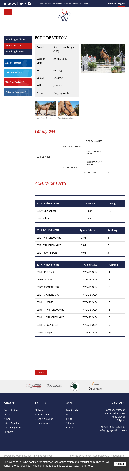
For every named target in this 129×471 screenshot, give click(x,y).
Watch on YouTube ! (17, 82)
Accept (120, 463)
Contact (9, 4)
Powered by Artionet (80, 455)
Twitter (21, 4)
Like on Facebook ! (17, 63)
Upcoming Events (13, 427)
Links (69, 418)
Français (112, 3)
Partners (8, 431)
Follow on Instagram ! (17, 92)
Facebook (18, 3)
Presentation (11, 410)
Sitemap (14, 4)
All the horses (42, 414)
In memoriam (13, 45)
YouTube (26, 4)
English (121, 3)
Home (5, 4)
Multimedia (72, 410)
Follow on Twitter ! (17, 73)
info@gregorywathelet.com (112, 430)
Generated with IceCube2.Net (109, 455)
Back (41, 372)
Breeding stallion (44, 418)
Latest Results (11, 423)
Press (69, 414)
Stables (39, 410)
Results (8, 414)
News (7, 418)
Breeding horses (14, 51)
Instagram (29, 3)
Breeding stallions (15, 39)
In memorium (42, 423)
